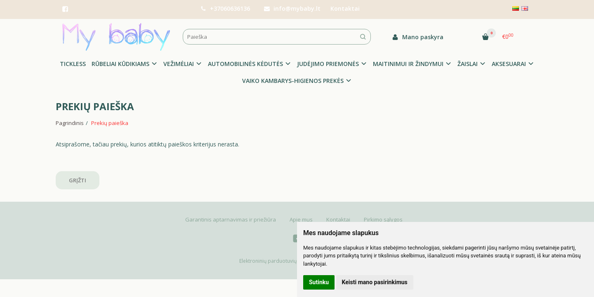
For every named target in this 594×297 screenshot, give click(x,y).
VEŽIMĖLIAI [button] (178, 64)
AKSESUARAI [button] (509, 64)
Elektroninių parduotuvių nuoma (276, 260)
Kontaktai (345, 8)
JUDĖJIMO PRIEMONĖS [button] (328, 64)
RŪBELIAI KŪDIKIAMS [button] (120, 64)
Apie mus (301, 219)
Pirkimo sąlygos (383, 219)
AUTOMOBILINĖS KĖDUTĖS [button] (245, 64)
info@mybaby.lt (292, 8)
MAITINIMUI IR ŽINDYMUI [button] (408, 64)
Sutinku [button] (319, 282)
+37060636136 (225, 8)
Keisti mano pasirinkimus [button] (375, 282)
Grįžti (77, 180)
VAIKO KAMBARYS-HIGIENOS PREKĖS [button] (293, 81)
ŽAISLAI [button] (467, 64)
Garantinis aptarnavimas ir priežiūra (230, 219)
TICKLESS (73, 64)
